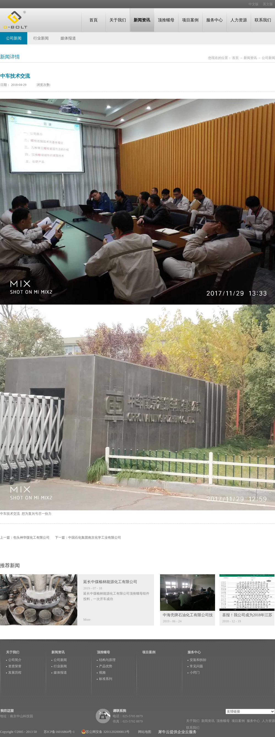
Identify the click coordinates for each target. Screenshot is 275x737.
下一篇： (88, 537)
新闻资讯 (250, 58)
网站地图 (143, 732)
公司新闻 (268, 58)
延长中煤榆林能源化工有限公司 (110, 582)
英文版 (268, 4)
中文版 (253, 4)
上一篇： (25, 537)
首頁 (93, 20)
